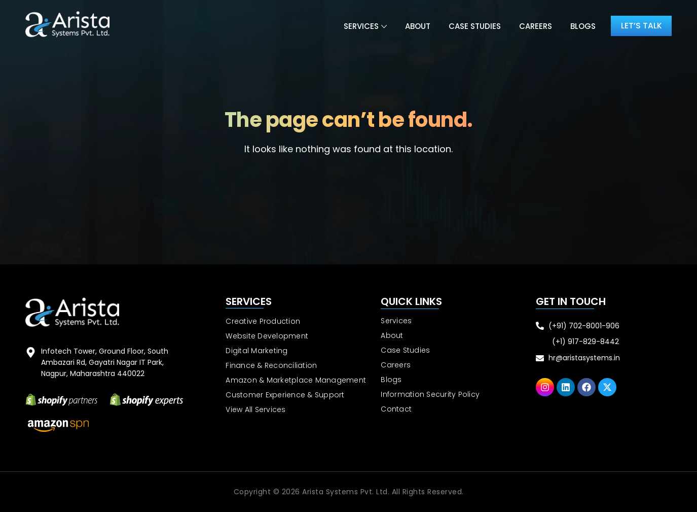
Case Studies (473, 26)
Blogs (581, 26)
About (416, 26)
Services (359, 26)
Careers (534, 26)
